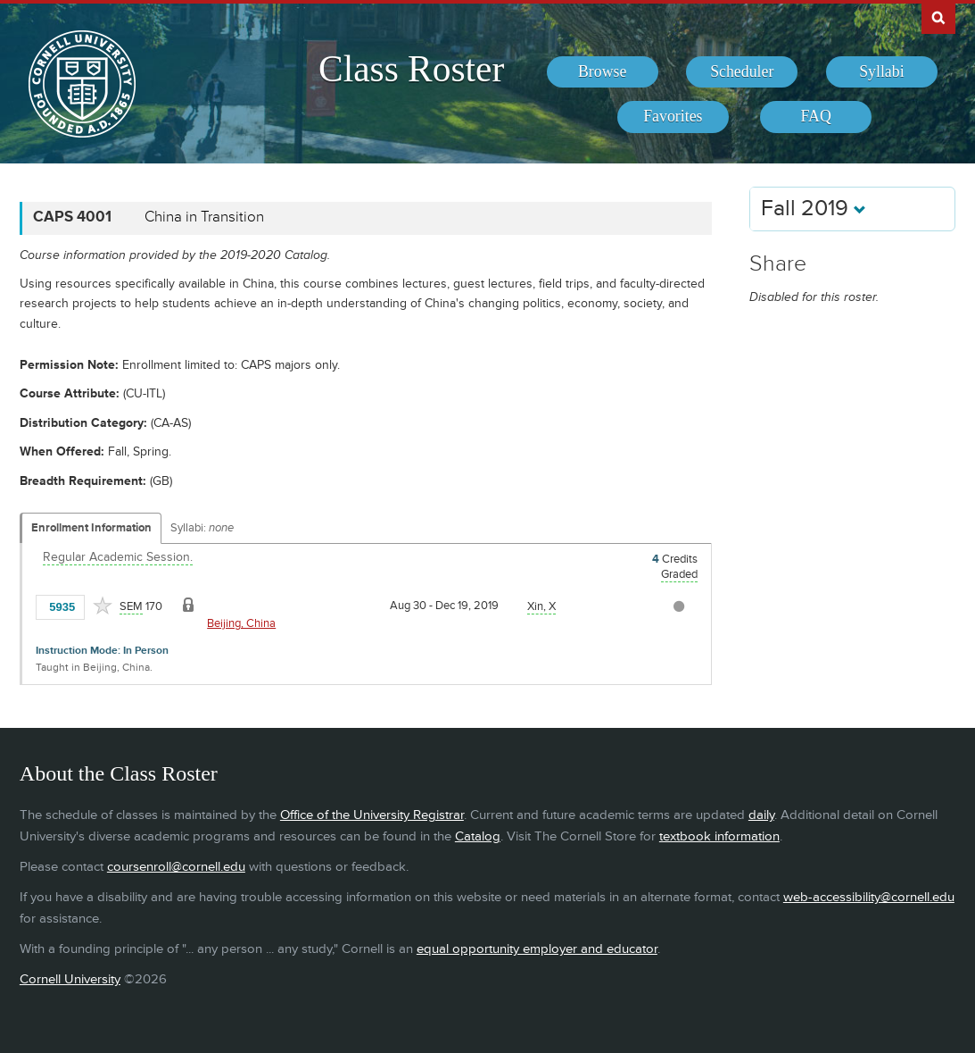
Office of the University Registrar (372, 814)
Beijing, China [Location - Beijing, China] (241, 623)
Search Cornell (938, 17)
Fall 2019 (813, 208)
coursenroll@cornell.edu (176, 866)
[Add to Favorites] (102, 605)
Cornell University (70, 979)
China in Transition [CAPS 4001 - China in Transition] (204, 217)
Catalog (477, 836)
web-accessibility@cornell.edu (868, 897)
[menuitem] (602, 72)
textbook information (719, 836)
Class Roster (411, 68)
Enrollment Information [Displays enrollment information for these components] (91, 528)
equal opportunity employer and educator (537, 948)
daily (761, 814)
